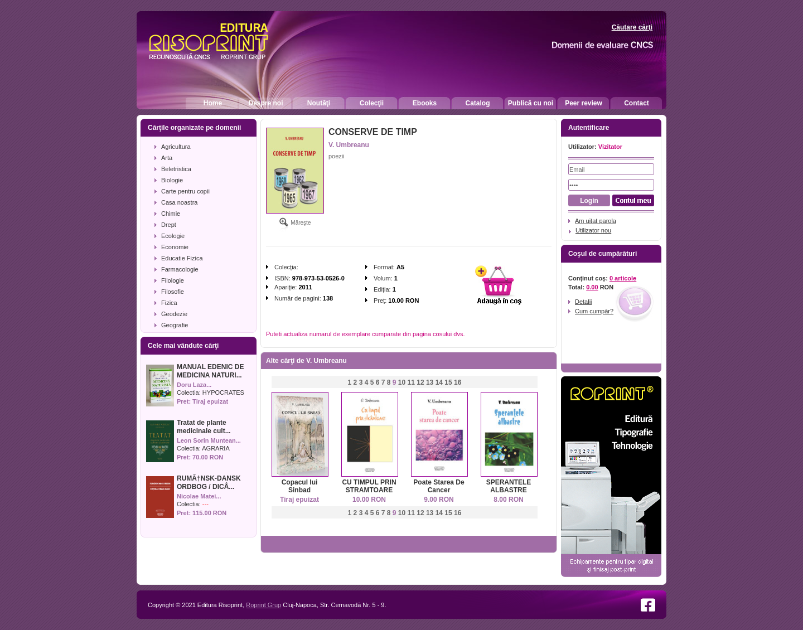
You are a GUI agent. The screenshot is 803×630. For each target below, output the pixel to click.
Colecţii (372, 103)
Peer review (583, 103)
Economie (174, 247)
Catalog (477, 103)
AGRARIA (216, 448)
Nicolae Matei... (199, 496)
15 (448, 382)
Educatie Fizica (182, 258)
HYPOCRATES (223, 392)
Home (213, 103)
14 (439, 382)
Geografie (174, 325)
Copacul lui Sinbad (300, 486)
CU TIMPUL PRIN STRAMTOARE (369, 486)
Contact (636, 103)
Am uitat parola (595, 220)
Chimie (170, 213)
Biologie (172, 180)
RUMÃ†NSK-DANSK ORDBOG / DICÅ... (209, 482)
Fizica (169, 302)
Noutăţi (318, 103)
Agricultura (176, 146)
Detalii (583, 301)
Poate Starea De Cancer (438, 486)
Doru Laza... (194, 384)
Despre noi (265, 103)
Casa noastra (179, 202)
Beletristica (176, 169)
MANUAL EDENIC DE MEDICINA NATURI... (210, 371)
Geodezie (174, 314)
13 (429, 382)
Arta (166, 157)
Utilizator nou (593, 230)
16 (457, 382)
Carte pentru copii (185, 191)
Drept (168, 224)
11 (411, 382)
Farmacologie (180, 269)
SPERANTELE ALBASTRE (508, 486)
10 (401, 382)
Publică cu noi (530, 103)
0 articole (622, 278)
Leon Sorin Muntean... (209, 440)
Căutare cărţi (632, 27)
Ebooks (425, 103)
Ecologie (173, 235)
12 (420, 382)
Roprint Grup (263, 605)
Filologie (172, 280)
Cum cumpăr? (594, 311)
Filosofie (172, 291)
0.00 (592, 287)
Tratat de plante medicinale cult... (204, 427)
